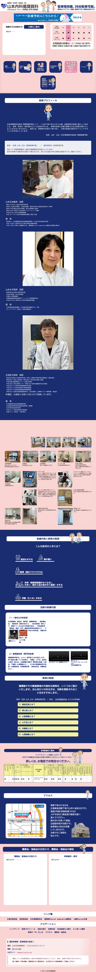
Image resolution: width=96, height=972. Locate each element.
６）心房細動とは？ (26, 734)
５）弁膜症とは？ (25, 728)
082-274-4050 (16, 949)
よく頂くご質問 (79, 929)
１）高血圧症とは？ (26, 704)
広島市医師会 (12, 919)
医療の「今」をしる (35, 932)
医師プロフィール (28, 929)
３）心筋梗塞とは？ (26, 716)
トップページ (14, 929)
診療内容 (51, 929)
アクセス (48, 932)
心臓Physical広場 (80, 919)
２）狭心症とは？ (25, 710)
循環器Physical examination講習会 (57, 919)
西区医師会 (24, 919)
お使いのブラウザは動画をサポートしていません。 (59, 656)
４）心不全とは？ (25, 722)
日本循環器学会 (61, 699)
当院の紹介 (42, 929)
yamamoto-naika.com (24, 952)
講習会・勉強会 (60, 932)
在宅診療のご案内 (64, 929)
